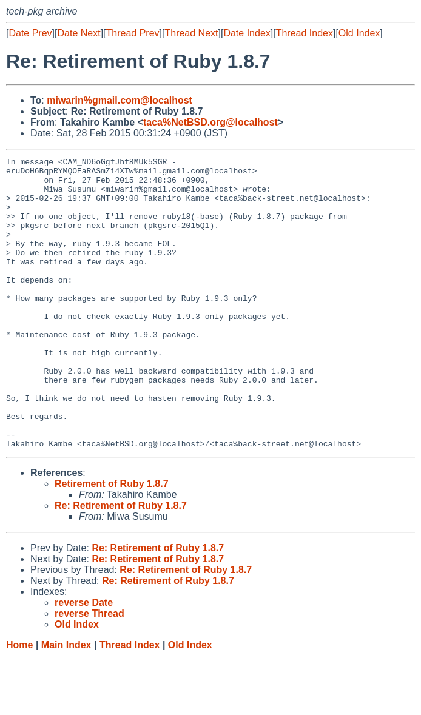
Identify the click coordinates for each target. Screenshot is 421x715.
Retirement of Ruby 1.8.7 (112, 542)
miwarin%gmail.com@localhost (119, 100)
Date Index (246, 33)
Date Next (78, 33)
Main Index (66, 703)
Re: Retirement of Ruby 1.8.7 (121, 564)
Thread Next (191, 33)
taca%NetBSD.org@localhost (210, 122)
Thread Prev (133, 33)
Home (19, 703)
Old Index (359, 33)
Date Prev (30, 33)
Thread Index (304, 33)
